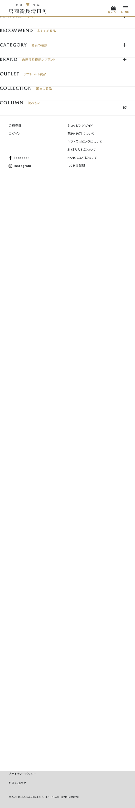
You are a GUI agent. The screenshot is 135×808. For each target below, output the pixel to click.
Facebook (21, 745)
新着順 (122, 48)
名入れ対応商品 (30, 28)
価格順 (107, 48)
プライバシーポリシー (22, 774)
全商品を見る (67, 538)
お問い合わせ (17, 783)
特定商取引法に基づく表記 (26, 764)
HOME (12, 28)
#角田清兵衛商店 (60, 645)
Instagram (49, 745)
